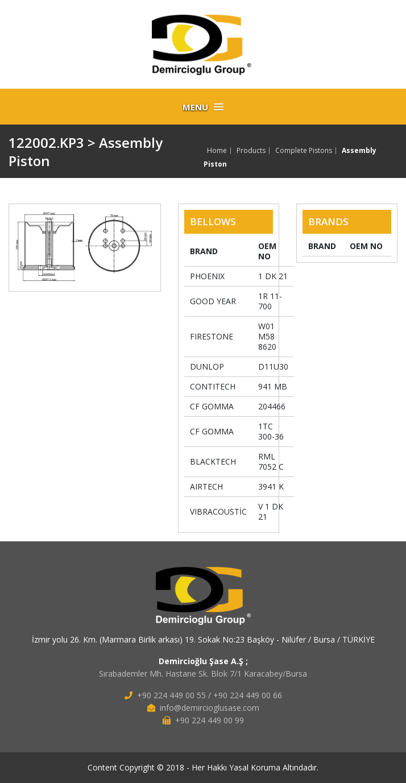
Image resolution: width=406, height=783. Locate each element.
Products (251, 150)
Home (217, 150)
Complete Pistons (303, 150)
